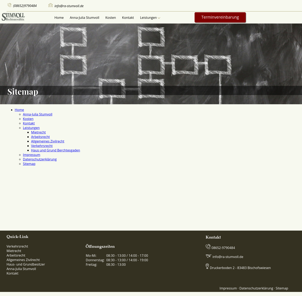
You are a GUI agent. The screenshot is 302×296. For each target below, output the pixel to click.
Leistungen (150, 17)
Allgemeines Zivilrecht (47, 141)
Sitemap (29, 163)
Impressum (31, 154)
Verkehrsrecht (42, 146)
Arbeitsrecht (40, 137)
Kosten (110, 17)
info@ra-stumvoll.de (68, 6)
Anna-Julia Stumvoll (84, 17)
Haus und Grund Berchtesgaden (55, 150)
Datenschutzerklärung (40, 159)
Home (59, 17)
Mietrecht (38, 132)
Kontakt (128, 17)
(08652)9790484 (25, 5)
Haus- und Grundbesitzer (26, 264)
